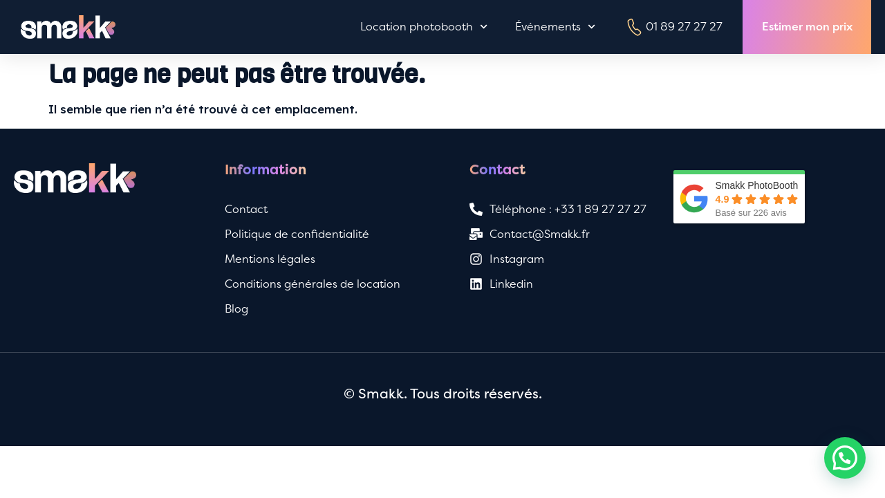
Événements (555, 26)
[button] (845, 458)
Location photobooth (423, 26)
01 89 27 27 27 (673, 27)
